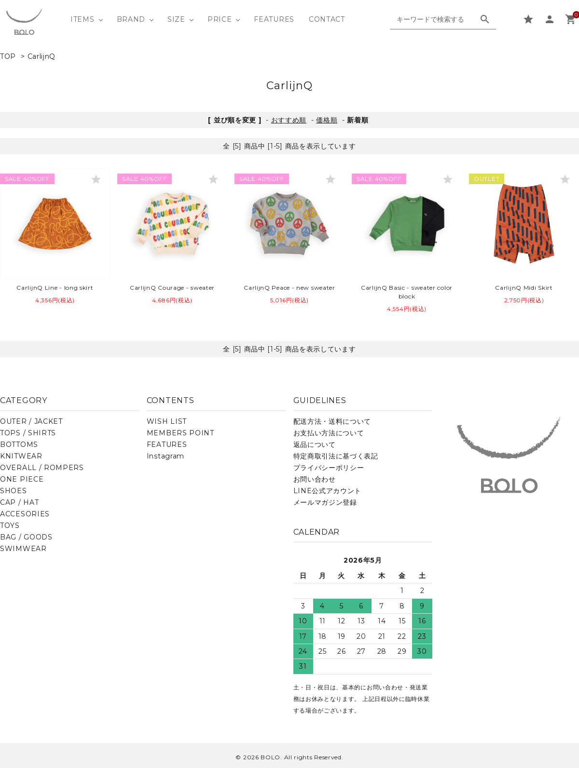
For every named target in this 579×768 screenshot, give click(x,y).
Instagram (165, 456)
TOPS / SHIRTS (28, 433)
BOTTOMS (19, 444)
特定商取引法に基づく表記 (335, 456)
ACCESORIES (25, 514)
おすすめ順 (289, 120)
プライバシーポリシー (328, 467)
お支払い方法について (328, 433)
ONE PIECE (21, 479)
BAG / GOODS (26, 537)
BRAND (131, 19)
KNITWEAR (21, 456)
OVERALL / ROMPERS (42, 467)
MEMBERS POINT (180, 433)
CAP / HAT (19, 502)
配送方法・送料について (332, 421)
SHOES (13, 490)
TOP (8, 56)
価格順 (326, 120)
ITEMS (82, 19)
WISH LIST (167, 421)
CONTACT (327, 19)
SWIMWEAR (23, 548)
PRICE (219, 19)
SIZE (176, 19)
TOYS (10, 525)
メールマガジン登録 (325, 502)
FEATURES (274, 19)
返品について (314, 444)
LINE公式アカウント (327, 490)
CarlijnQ (42, 56)
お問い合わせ (314, 479)
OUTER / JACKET (31, 421)
